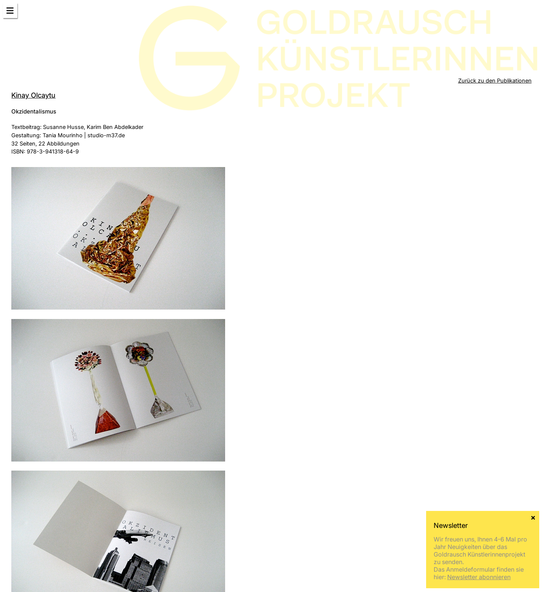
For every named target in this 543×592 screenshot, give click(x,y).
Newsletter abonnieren (479, 577)
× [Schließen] (533, 517)
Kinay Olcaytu (33, 95)
